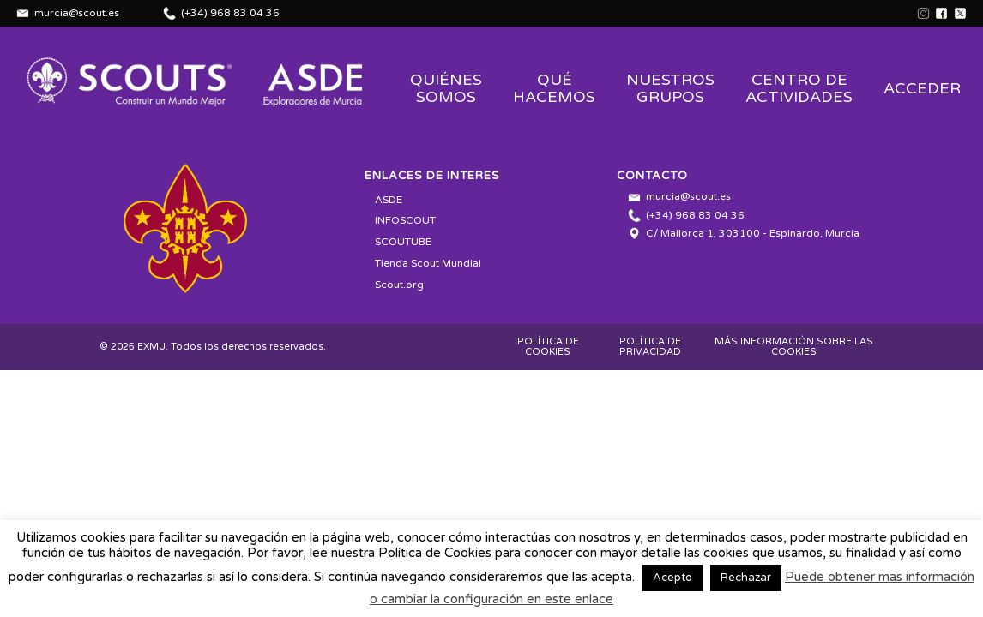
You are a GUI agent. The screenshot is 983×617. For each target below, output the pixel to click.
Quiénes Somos (446, 88)
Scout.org (399, 285)
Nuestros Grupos (670, 88)
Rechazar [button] (746, 577)
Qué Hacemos (554, 88)
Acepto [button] (672, 577)
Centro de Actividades (799, 88)
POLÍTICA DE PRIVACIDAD (650, 347)
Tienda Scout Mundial (428, 263)
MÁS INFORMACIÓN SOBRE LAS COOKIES (794, 347)
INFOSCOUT (405, 220)
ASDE (388, 200)
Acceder (922, 88)
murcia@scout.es (76, 13)
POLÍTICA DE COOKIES (548, 347)
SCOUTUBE (403, 242)
